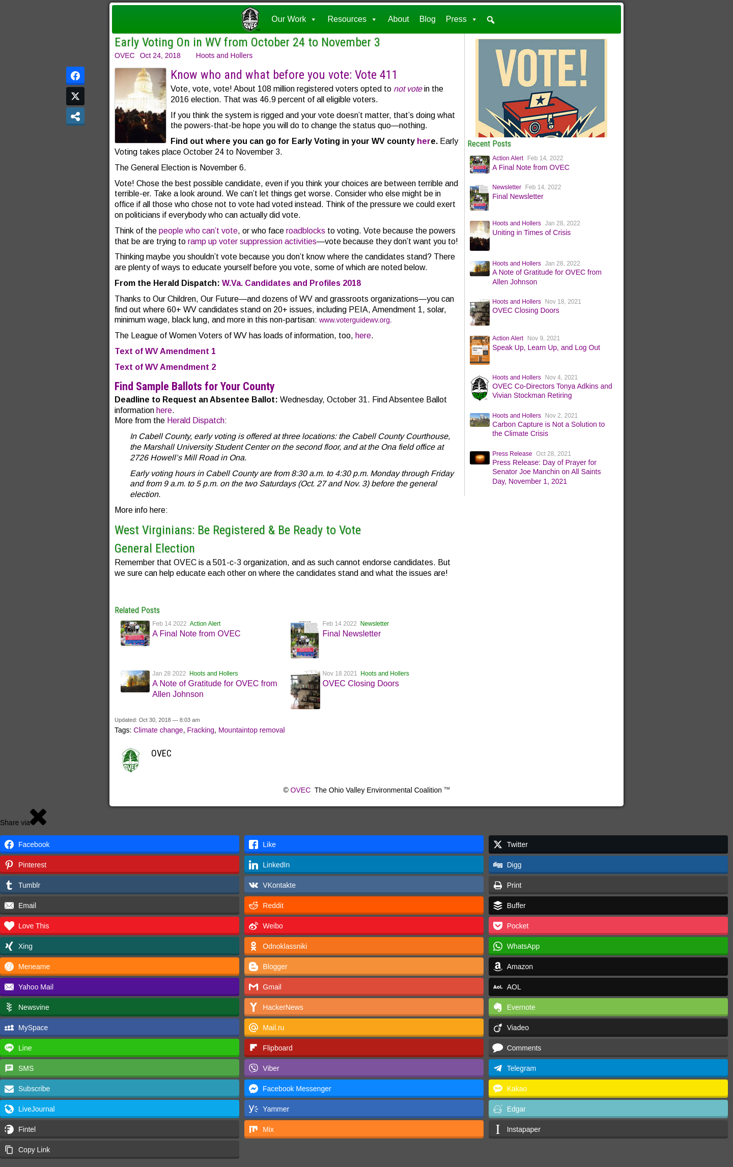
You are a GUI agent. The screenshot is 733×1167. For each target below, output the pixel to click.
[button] (490, 19)
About (398, 19)
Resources (352, 19)
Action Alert (205, 623)
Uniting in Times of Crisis (531, 232)
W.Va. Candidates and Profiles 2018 (291, 283)
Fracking (200, 730)
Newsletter (374, 623)
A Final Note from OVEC (196, 633)
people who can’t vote (198, 230)
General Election (155, 548)
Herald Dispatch (195, 420)
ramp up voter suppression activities (252, 241)
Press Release (512, 453)
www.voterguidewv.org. (355, 320)
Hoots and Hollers (224, 55)
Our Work (294, 19)
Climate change (158, 730)
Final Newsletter (352, 633)
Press (462, 19)
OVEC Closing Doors (361, 683)
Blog (427, 19)
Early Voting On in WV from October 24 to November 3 (247, 42)
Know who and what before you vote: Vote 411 (284, 75)
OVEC (125, 55)
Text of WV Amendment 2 (165, 367)
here (363, 335)
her (424, 141)
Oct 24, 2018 (160, 55)
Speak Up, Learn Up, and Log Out (546, 347)
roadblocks (305, 230)
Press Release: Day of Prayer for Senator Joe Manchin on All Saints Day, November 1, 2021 (546, 471)
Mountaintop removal (251, 730)
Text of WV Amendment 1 (165, 351)
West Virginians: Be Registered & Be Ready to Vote (238, 530)
